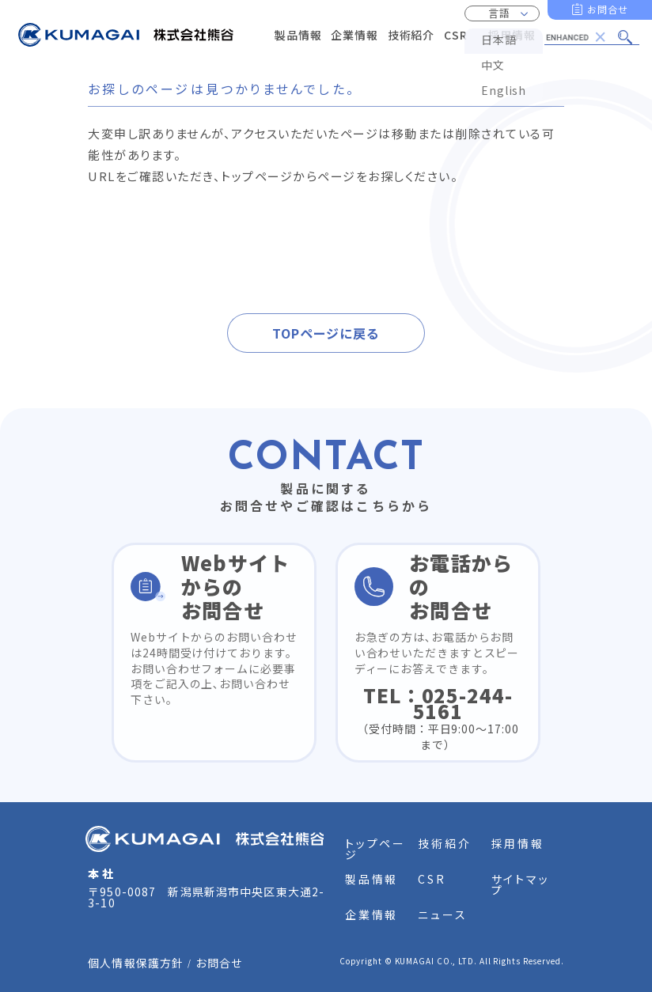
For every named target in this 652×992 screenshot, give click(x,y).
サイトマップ (520, 884)
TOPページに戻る (326, 333)
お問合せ (607, 9)
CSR (431, 878)
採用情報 (517, 843)
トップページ (375, 849)
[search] (578, 37)
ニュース (442, 914)
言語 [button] (499, 13)
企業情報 (371, 914)
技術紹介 (444, 843)
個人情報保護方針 (136, 962)
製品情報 (371, 878)
